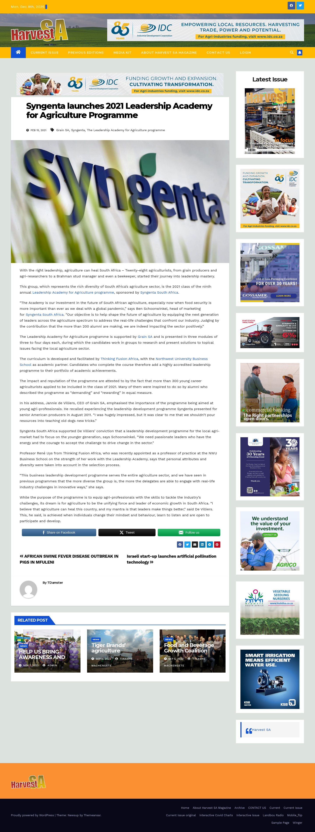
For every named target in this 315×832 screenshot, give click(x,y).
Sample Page (280, 822)
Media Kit (123, 53)
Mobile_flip (294, 815)
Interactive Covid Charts (216, 815)
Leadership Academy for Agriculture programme (73, 292)
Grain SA (62, 130)
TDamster (55, 583)
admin (50, 665)
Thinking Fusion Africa (119, 359)
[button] (292, 52)
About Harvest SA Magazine (169, 53)
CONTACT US (218, 53)
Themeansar (92, 815)
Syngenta (78, 130)
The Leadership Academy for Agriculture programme (126, 130)
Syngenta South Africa (159, 292)
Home (185, 807)
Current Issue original (181, 815)
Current (275, 807)
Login (245, 53)
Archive (239, 807)
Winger (297, 822)
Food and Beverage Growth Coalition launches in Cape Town (189, 653)
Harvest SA (261, 730)
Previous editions (86, 53)
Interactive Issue (247, 815)
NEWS (23, 646)
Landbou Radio (273, 815)
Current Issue (45, 53)
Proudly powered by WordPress (33, 815)
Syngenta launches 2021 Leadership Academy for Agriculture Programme (119, 110)
